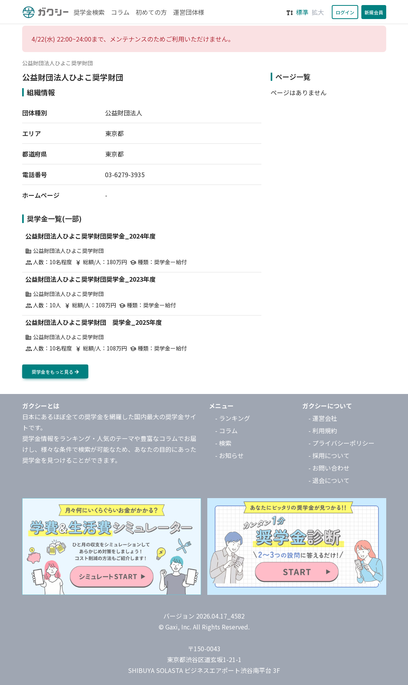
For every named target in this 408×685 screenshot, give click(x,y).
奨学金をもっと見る (55, 371)
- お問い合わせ (329, 467)
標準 (302, 12)
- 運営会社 (322, 418)
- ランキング (232, 418)
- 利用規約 (322, 430)
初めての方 (151, 12)
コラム (120, 12)
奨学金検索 (89, 12)
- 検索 (223, 443)
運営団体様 (188, 12)
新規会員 (373, 12)
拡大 (318, 12)
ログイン (345, 12)
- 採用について (329, 455)
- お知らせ (229, 455)
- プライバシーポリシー (341, 443)
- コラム (226, 430)
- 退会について (329, 480)
